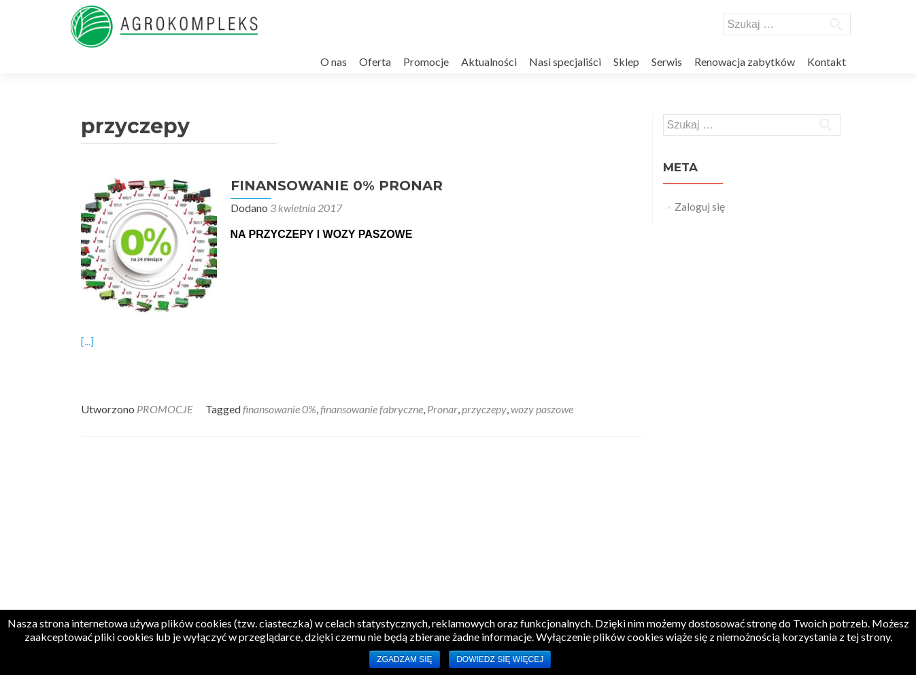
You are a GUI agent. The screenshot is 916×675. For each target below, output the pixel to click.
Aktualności (489, 61)
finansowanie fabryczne (371, 408)
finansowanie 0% (279, 408)
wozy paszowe (542, 408)
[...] (87, 340)
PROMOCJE (165, 408)
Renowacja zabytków (744, 61)
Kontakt (826, 61)
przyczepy (484, 408)
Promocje (426, 61)
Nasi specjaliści (565, 61)
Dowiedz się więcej (499, 659)
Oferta (375, 61)
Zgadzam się (404, 659)
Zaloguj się (700, 206)
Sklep (626, 61)
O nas (333, 61)
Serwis (666, 61)
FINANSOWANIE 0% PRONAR (337, 185)
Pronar (442, 408)
